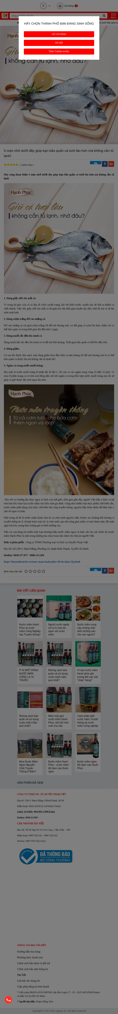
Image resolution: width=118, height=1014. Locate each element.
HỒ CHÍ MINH (59, 34)
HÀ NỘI (59, 42)
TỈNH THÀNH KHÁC (59, 51)
